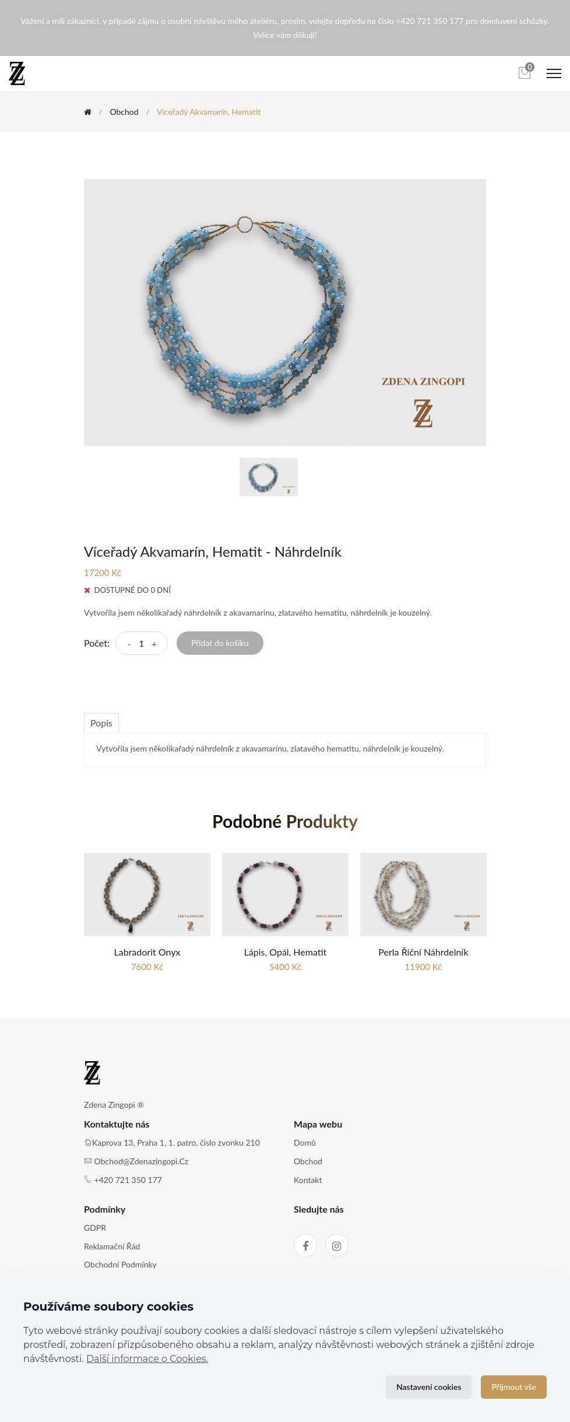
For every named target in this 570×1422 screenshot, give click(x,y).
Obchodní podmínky (120, 1264)
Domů (305, 1142)
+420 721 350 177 (128, 1180)
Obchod (124, 112)
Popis (101, 722)
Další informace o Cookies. (147, 1358)
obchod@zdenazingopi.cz (141, 1161)
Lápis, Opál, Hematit (285, 951)
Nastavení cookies (428, 1387)
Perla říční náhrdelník (423, 951)
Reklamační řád (112, 1246)
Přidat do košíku (220, 643)
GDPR (95, 1228)
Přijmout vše (513, 1387)
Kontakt (308, 1180)
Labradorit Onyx (147, 951)
